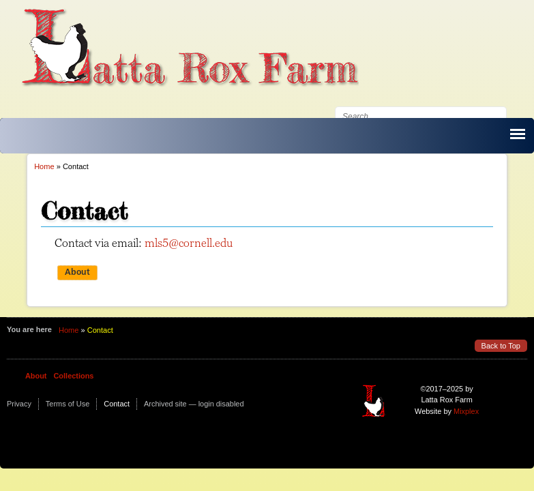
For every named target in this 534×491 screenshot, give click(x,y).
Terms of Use (67, 404)
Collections (73, 376)
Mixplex (466, 411)
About (77, 273)
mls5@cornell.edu (189, 243)
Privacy (19, 404)
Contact (117, 404)
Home (44, 166)
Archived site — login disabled (194, 404)
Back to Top (500, 346)
